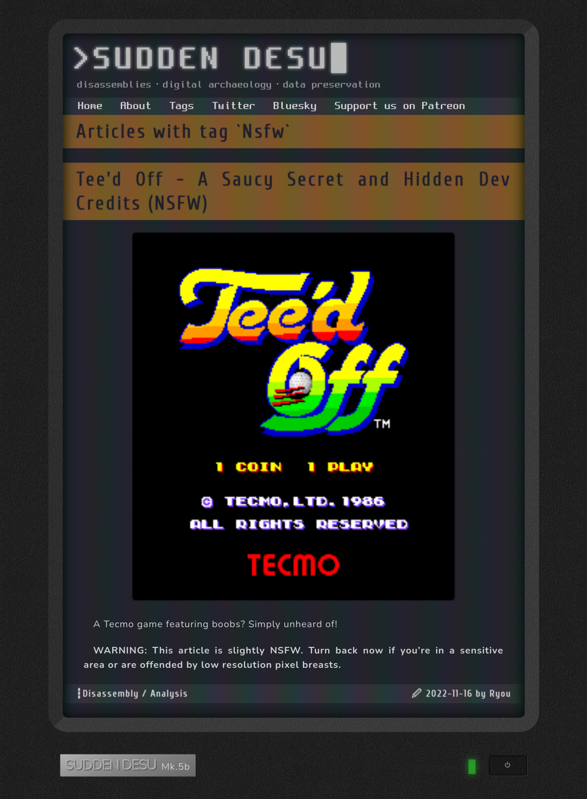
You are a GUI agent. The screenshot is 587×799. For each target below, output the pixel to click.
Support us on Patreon (400, 106)
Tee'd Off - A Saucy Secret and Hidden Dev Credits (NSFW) (293, 191)
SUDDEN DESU (112, 765)
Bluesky (295, 106)
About (136, 106)
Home (90, 106)
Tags (182, 106)
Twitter (234, 106)
